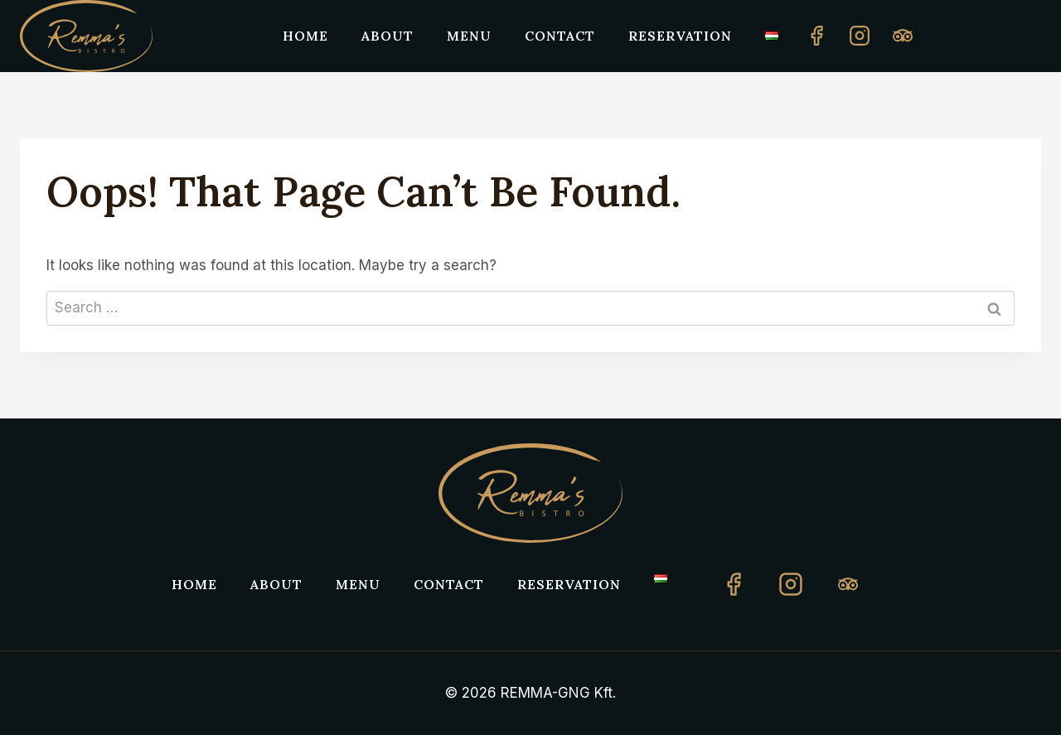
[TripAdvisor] (848, 584)
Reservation (680, 35)
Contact (560, 35)
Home (305, 35)
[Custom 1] (902, 35)
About (387, 35)
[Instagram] (859, 35)
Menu (469, 35)
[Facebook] (816, 35)
